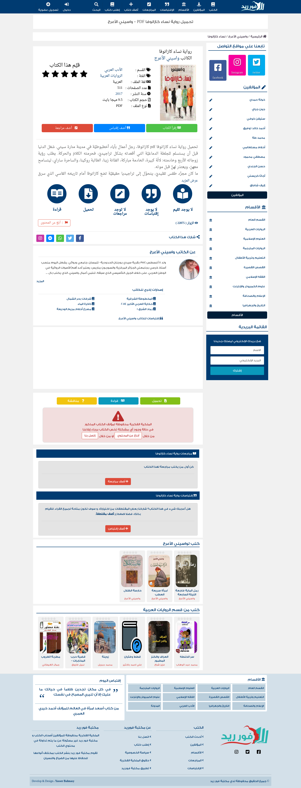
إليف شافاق (237, 186)
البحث (96, 7)
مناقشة (77, 401)
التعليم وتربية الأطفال (237, 258)
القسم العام (237, 220)
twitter (256, 72)
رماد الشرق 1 (146, 309)
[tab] (180, 198)
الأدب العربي (113, 69)
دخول (67, 7)
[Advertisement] (118, 358)
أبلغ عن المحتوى (54, 223)
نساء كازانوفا (216, 36)
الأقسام (183, 7)
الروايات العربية (111, 75)
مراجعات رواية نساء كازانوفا (175, 454)
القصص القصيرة (237, 268)
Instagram (237, 72)
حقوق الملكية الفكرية (135, 760)
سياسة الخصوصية (138, 753)
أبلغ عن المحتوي (128, 436)
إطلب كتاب (112, 7)
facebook (218, 77)
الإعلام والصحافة (237, 296)
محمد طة (237, 138)
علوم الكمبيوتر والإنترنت (237, 287)
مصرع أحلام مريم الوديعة (75, 309)
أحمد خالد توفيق (237, 129)
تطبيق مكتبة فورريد (136, 768)
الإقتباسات (167, 7)
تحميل (160, 401)
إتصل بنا (89, 436)
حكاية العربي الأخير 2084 (138, 304)
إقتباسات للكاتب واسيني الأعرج (141, 318)
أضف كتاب (131, 7)
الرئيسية (258, 36)
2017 (118, 93)
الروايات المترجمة (237, 249)
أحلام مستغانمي (237, 148)
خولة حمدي (237, 100)
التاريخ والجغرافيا (237, 306)
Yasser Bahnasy (64, 781)
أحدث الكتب (194, 737)
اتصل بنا (144, 737)
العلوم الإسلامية (237, 239)
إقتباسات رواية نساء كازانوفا (176, 496)
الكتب (213, 7)
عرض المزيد (189, 181)
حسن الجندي (237, 167)
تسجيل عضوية (48, 7)
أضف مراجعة (67, 128)
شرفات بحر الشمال (80, 299)
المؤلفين (199, 7)
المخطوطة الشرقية (141, 299)
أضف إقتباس (119, 128)
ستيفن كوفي (237, 119)
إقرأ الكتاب (172, 128)
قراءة (119, 401)
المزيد (40, 281)
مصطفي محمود (237, 157)
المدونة (155, 706)
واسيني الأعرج (238, 36)
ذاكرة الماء (86, 304)
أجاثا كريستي (237, 176)
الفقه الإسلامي (237, 277)
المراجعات (149, 7)
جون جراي (237, 110)
